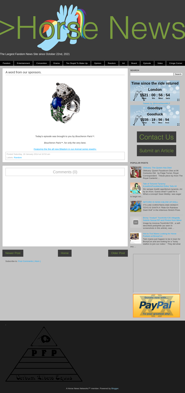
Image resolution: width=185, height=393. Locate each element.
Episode (147, 63)
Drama (56, 63)
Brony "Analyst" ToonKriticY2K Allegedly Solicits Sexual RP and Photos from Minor (162, 219)
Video (160, 63)
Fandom (6, 63)
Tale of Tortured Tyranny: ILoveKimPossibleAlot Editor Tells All (160, 185)
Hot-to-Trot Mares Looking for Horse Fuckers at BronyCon (159, 234)
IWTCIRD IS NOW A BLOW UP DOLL (160, 202)
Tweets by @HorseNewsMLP (156, 103)
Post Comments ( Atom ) (29, 261)
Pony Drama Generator (156, 273)
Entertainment (23, 63)
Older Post (118, 253)
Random (112, 63)
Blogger (114, 388)
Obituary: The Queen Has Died (157, 168)
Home (65, 253)
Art (123, 63)
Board (134, 63)
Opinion (97, 63)
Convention (41, 63)
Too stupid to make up (77, 63)
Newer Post (13, 253)
